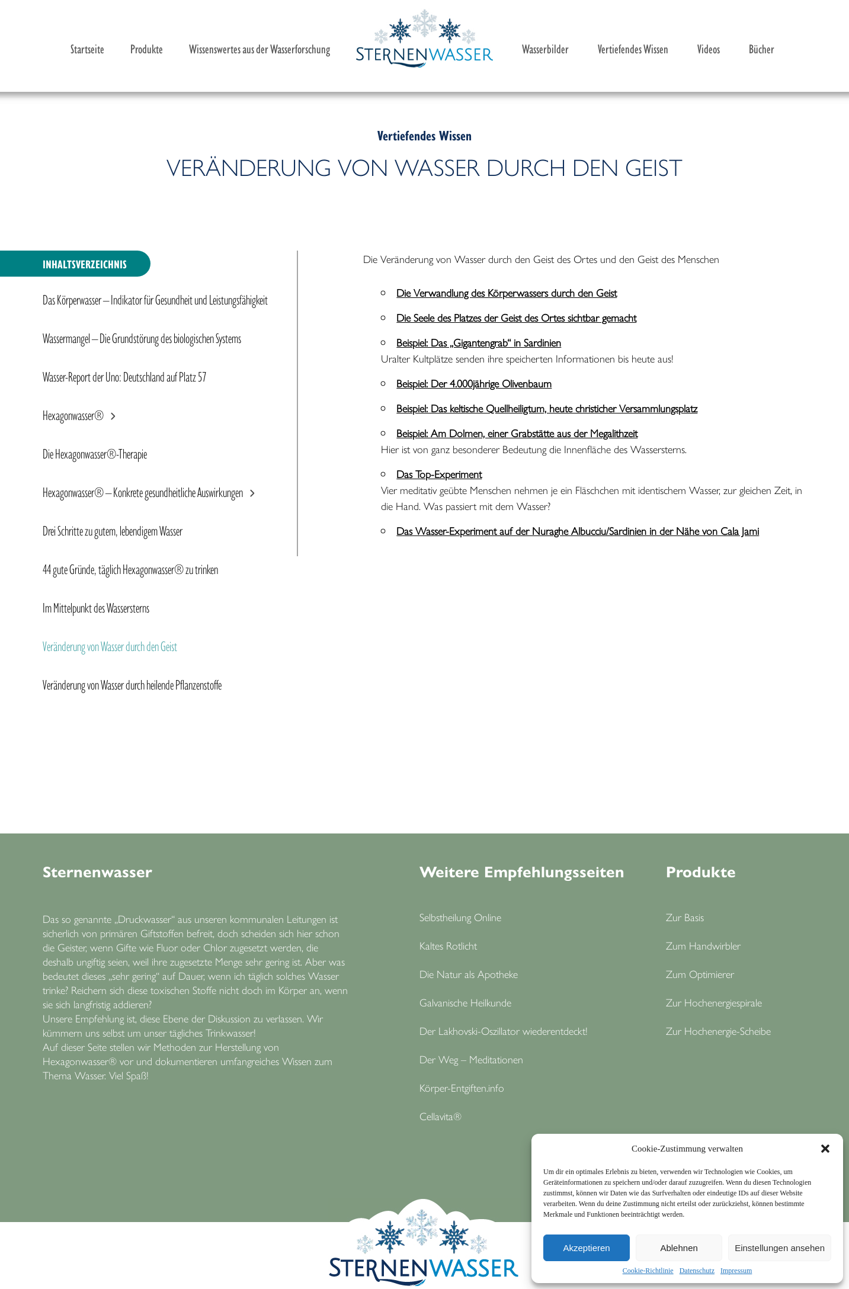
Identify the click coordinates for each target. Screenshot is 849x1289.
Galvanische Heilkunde (465, 1002)
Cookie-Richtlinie (648, 1270)
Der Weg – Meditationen (471, 1058)
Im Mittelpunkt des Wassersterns (96, 607)
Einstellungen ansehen (780, 1248)
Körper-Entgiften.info (461, 1087)
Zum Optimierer (700, 973)
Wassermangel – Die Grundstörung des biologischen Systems (142, 337)
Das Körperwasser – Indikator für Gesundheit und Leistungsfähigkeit (155, 298)
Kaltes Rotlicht (448, 945)
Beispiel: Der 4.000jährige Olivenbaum (474, 383)
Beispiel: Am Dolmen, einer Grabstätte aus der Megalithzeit (516, 432)
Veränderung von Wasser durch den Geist (110, 645)
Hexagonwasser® (73, 414)
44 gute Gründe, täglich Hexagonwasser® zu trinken (130, 568)
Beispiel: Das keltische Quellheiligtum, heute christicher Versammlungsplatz (546, 407)
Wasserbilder (545, 48)
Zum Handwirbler (703, 945)
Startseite (87, 48)
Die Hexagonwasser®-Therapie (95, 453)
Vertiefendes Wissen (633, 48)
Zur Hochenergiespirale (714, 1002)
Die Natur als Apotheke (468, 973)
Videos (708, 48)
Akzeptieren (586, 1248)
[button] (825, 1149)
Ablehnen (678, 1248)
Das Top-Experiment (439, 473)
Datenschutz (697, 1270)
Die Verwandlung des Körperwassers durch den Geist (506, 292)
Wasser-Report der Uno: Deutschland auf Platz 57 (124, 375)
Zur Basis (685, 916)
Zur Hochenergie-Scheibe (718, 1030)
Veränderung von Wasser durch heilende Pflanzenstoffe (132, 684)
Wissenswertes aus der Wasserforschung (259, 48)
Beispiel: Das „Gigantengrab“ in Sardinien (478, 342)
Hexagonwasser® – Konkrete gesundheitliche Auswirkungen (143, 491)
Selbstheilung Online (460, 916)
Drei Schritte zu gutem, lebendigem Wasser (112, 530)
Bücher (761, 48)
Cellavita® (440, 1115)
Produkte (146, 48)
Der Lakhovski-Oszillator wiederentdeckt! (503, 1030)
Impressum (736, 1270)
